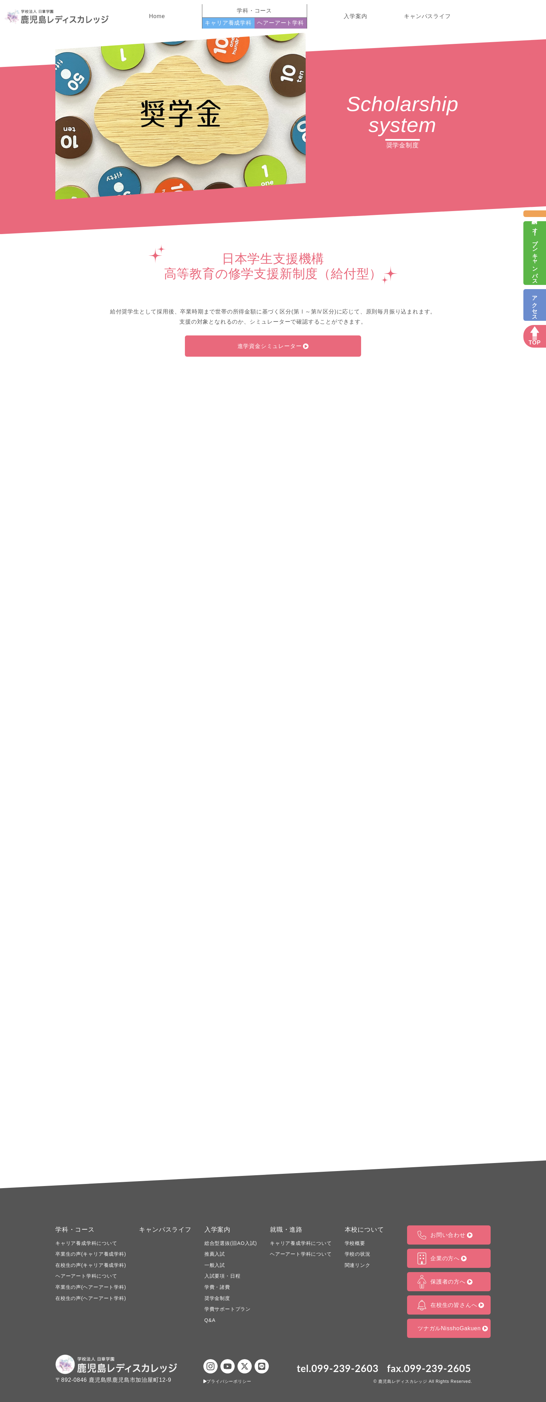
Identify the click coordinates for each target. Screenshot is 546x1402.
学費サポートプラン (227, 1309)
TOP (535, 343)
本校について (364, 1229)
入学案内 (355, 16)
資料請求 (535, 213)
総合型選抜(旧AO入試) (230, 1243)
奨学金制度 (217, 1298)
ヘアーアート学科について (86, 1276)
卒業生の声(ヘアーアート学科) (90, 1287)
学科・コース (75, 1229)
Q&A (210, 1320)
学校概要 (355, 1243)
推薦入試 (214, 1254)
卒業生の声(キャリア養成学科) (90, 1254)
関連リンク (357, 1265)
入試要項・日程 (222, 1276)
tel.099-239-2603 (338, 1368)
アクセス (535, 305)
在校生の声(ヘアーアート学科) (90, 1298)
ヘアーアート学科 (280, 23)
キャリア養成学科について (86, 1243)
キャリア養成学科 (228, 23)
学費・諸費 (217, 1287)
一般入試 (214, 1265)
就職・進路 (286, 1229)
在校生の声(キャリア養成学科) (90, 1265)
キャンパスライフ (427, 16)
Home (157, 16)
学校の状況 (357, 1254)
